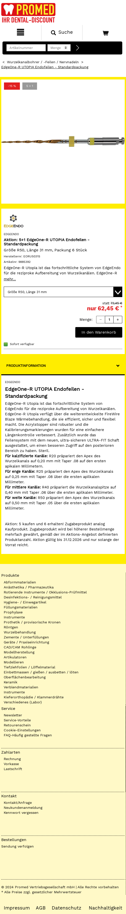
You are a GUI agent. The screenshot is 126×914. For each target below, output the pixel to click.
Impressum (17, 908)
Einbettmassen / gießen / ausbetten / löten (41, 672)
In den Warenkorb (99, 332)
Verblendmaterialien (21, 687)
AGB (40, 908)
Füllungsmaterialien (21, 607)
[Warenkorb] (104, 32)
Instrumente (14, 617)
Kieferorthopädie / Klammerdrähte (34, 697)
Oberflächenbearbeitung (25, 677)
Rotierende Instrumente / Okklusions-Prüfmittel (45, 592)
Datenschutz (66, 908)
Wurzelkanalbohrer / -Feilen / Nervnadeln (43, 62)
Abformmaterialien (20, 582)
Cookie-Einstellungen (22, 730)
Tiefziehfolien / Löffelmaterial (29, 667)
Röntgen (11, 627)
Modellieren (14, 662)
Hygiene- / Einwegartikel (25, 602)
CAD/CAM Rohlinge (20, 647)
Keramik (10, 682)
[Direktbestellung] (78, 48)
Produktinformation (26, 366)
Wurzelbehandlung (20, 632)
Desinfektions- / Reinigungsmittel (33, 597)
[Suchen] (62, 32)
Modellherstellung (19, 652)
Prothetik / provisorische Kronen (32, 622)
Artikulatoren (15, 657)
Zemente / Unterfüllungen (26, 637)
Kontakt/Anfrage (18, 803)
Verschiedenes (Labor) (23, 702)
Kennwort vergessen (21, 813)
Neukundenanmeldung (23, 808)
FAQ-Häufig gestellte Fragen (28, 735)
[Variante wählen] (63, 292)
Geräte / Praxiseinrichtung (26, 642)
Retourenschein (17, 725)
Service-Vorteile (17, 720)
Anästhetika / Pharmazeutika (29, 587)
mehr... (10, 279)
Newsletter (13, 715)
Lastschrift (13, 769)
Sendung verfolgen (17, 846)
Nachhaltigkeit (105, 908)
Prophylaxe (13, 612)
